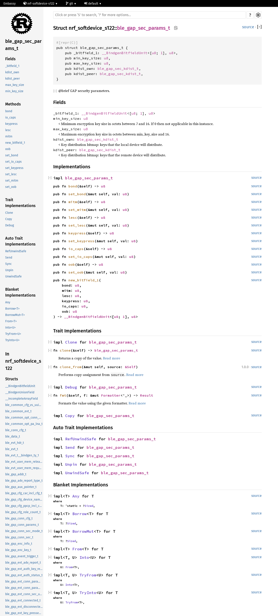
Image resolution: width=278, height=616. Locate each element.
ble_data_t (12, 436)
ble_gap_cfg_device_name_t (24, 499)
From (77, 548)
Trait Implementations (20, 202)
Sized (88, 506)
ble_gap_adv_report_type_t (24, 480)
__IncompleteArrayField (21, 399)
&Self (130, 367)
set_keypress (14, 168)
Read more (111, 358)
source (248, 27)
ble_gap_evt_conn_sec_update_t (24, 594)
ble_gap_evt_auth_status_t (24, 575)
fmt (63, 395)
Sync (8, 264)
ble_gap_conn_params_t (22, 525)
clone (65, 350)
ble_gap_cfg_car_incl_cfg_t (23, 493)
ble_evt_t (11, 449)
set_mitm (11, 180)
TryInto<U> (12, 340)
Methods (13, 104)
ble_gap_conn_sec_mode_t (24, 531)
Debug (9, 225)
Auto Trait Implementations (20, 241)
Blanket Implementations (20, 292)
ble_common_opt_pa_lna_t (24, 424)
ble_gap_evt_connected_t (23, 600)
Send (8, 257)
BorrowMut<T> (15, 315)
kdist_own (12, 72)
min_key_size (14, 91)
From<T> (11, 321)
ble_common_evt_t (18, 411)
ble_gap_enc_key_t (18, 550)
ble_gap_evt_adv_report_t (23, 562)
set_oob (10, 187)
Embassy (9, 3)
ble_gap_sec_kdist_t (118, 68)
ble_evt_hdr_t (14, 443)
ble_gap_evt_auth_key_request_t (24, 569)
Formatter (111, 395)
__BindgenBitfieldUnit (20, 386)
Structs (11, 379)
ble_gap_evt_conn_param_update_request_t (24, 581)
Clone (9, 213)
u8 (154, 53)
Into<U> (10, 327)
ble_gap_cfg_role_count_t (23, 512)
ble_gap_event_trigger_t (21, 556)
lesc (8, 130)
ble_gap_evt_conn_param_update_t (24, 588)
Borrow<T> (12, 309)
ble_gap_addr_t (15, 474)
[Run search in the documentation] (149, 15)
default (91, 3)
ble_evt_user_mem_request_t (24, 468)
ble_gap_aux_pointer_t (20, 487)
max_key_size (14, 85)
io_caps (10, 117)
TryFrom (87, 575)
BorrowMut (83, 531)
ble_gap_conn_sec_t (19, 537)
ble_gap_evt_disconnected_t (24, 607)
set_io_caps (13, 162)
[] (259, 27)
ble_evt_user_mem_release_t (24, 462)
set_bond (11, 155)
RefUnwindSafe (15, 251)
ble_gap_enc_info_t (18, 544)
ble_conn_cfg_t (15, 430)
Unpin (9, 270)
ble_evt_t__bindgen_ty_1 (22, 455)
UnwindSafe (13, 276)
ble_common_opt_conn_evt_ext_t (24, 417)
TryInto (87, 592)
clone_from (70, 367)
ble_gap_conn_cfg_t (19, 518)
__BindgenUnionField (19, 392)
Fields (10, 59)
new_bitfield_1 (15, 143)
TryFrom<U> (13, 334)
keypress (11, 124)
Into (84, 557)
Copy (8, 219)
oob (7, 149)
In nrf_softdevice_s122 (23, 361)
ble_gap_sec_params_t (23, 44)
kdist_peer (12, 78)
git (70, 3)
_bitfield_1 (12, 66)
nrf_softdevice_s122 (91, 28)
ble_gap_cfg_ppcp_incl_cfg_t (24, 506)
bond (8, 111)
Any (7, 302)
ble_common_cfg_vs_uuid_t (24, 405)
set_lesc (11, 174)
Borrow (79, 513)
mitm (8, 136)
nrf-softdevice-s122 (39, 3)
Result (146, 395)
